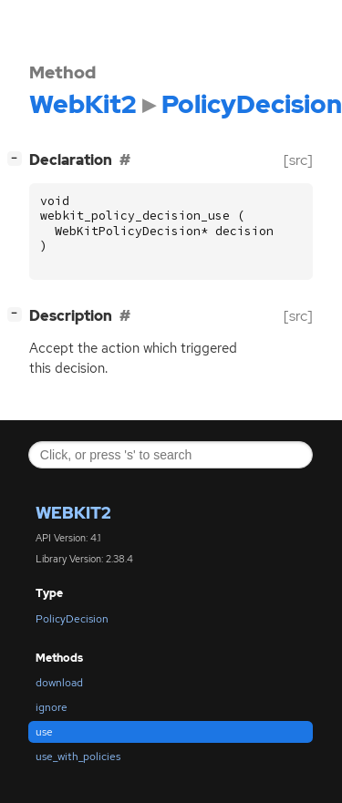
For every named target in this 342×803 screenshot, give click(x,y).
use (44, 732)
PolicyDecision (72, 619)
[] (18, 158)
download (59, 682)
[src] (298, 160)
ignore (51, 707)
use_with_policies (78, 756)
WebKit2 (73, 512)
